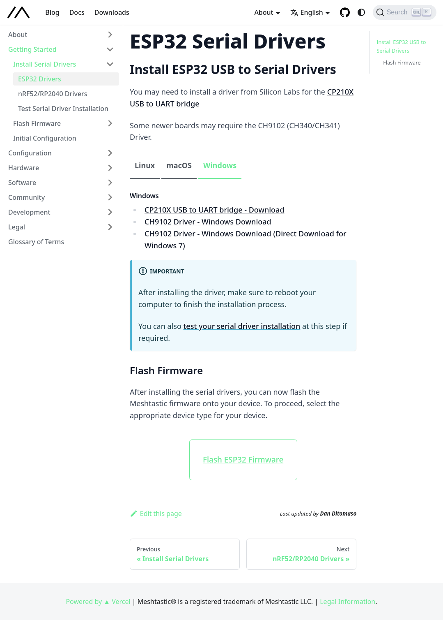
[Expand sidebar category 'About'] (110, 34)
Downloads (111, 12)
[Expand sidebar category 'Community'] (110, 197)
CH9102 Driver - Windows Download (208, 222)
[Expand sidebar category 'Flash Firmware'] (110, 123)
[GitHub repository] (345, 12)
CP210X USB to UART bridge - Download (215, 210)
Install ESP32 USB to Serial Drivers (401, 46)
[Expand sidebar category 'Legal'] (110, 227)
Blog (52, 12)
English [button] (306, 12)
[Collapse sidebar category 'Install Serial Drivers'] (110, 64)
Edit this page (156, 513)
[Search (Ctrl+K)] (404, 12)
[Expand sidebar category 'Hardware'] (110, 167)
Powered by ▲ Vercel (98, 601)
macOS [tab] (179, 165)
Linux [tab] (145, 165)
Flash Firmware (401, 62)
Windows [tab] (219, 165)
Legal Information (347, 601)
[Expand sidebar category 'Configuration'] (110, 153)
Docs (77, 12)
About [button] (263, 12)
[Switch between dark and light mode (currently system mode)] (361, 12)
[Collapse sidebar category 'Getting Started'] (110, 49)
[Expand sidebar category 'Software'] (110, 182)
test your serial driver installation (241, 326)
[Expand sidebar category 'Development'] (110, 212)
